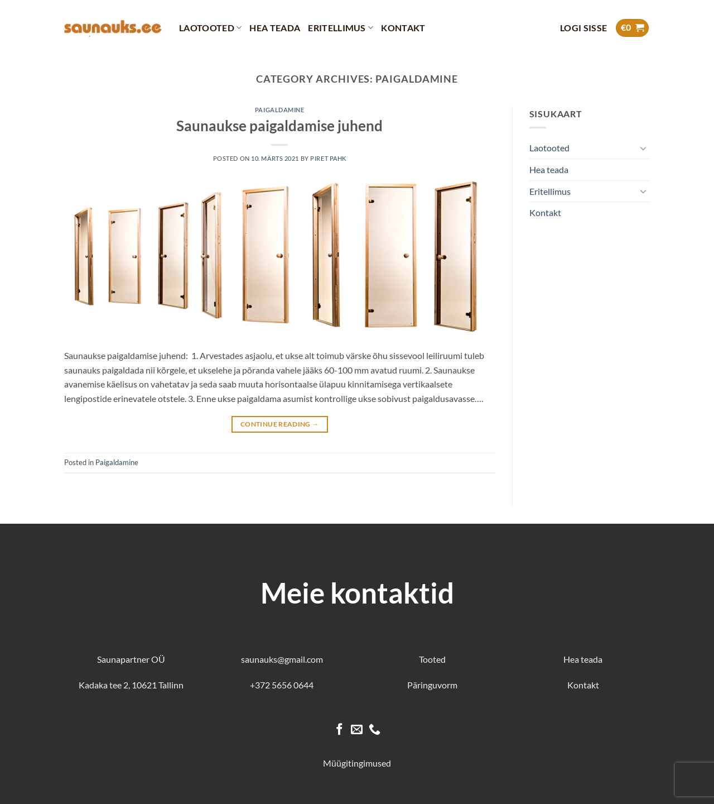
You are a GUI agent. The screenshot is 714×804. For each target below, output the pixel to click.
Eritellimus (340, 28)
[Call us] (374, 730)
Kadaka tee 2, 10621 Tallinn (131, 684)
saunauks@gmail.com (282, 659)
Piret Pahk (328, 158)
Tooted (432, 659)
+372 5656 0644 (281, 684)
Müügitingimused (357, 763)
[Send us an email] (357, 730)
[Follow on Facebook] (339, 730)
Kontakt (403, 27)
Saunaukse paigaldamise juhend (279, 125)
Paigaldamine (280, 109)
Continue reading (279, 424)
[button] (583, 28)
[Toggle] (643, 148)
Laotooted (210, 28)
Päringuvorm (432, 684)
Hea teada (274, 27)
